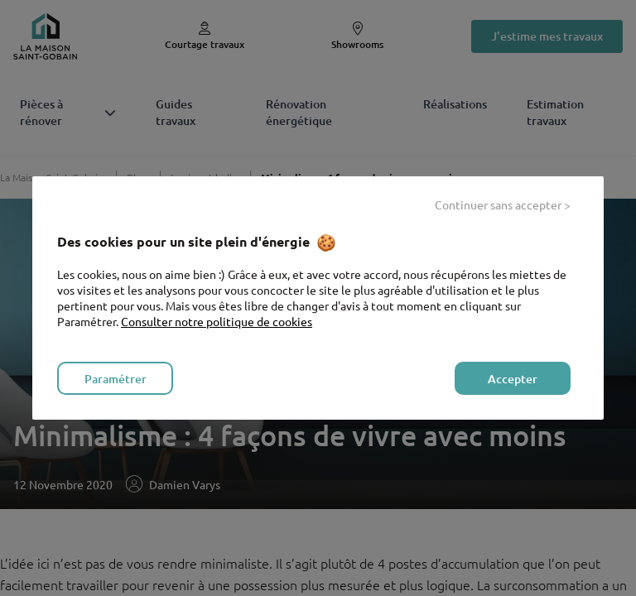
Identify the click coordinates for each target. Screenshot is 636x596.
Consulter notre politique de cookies (216, 321)
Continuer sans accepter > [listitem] (503, 204)
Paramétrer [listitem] (115, 379)
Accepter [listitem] (512, 379)
